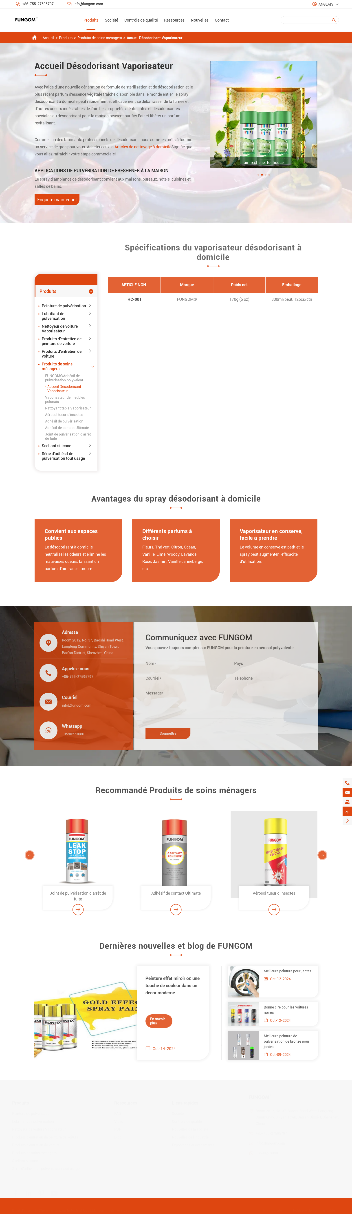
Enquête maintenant (57, 199)
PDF (117, 1129)
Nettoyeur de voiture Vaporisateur (60, 328)
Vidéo (118, 1121)
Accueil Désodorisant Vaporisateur (155, 38)
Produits (91, 20)
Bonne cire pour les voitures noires (289, 1010)
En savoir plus (154, 1021)
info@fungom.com (88, 4)
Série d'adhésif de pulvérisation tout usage (63, 456)
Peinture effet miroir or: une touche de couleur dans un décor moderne (169, 985)
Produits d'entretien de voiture (61, 353)
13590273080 (70, 734)
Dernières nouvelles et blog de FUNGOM (176, 949)
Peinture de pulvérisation (64, 305)
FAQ (117, 1113)
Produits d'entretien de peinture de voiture (61, 341)
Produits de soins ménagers (99, 38)
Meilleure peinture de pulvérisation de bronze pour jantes (289, 1041)
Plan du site (272, 1210)
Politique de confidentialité (314, 1210)
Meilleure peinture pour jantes (290, 971)
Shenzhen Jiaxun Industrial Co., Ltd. (67, 1210)
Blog (117, 1136)
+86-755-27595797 (38, 4)
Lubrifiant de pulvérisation (53, 316)
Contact (222, 20)
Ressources (174, 20)
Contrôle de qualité (141, 20)
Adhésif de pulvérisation (64, 421)
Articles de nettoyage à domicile (142, 146)
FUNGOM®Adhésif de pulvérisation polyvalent (64, 378)
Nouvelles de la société (190, 1129)
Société (111, 20)
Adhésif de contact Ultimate (67, 428)
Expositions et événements (193, 1144)
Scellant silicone (56, 445)
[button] (258, 175)
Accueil (48, 38)
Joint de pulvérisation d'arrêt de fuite (78, 899)
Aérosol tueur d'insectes (64, 415)
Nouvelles (200, 20)
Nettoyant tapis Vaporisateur (68, 408)
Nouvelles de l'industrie (190, 1136)
